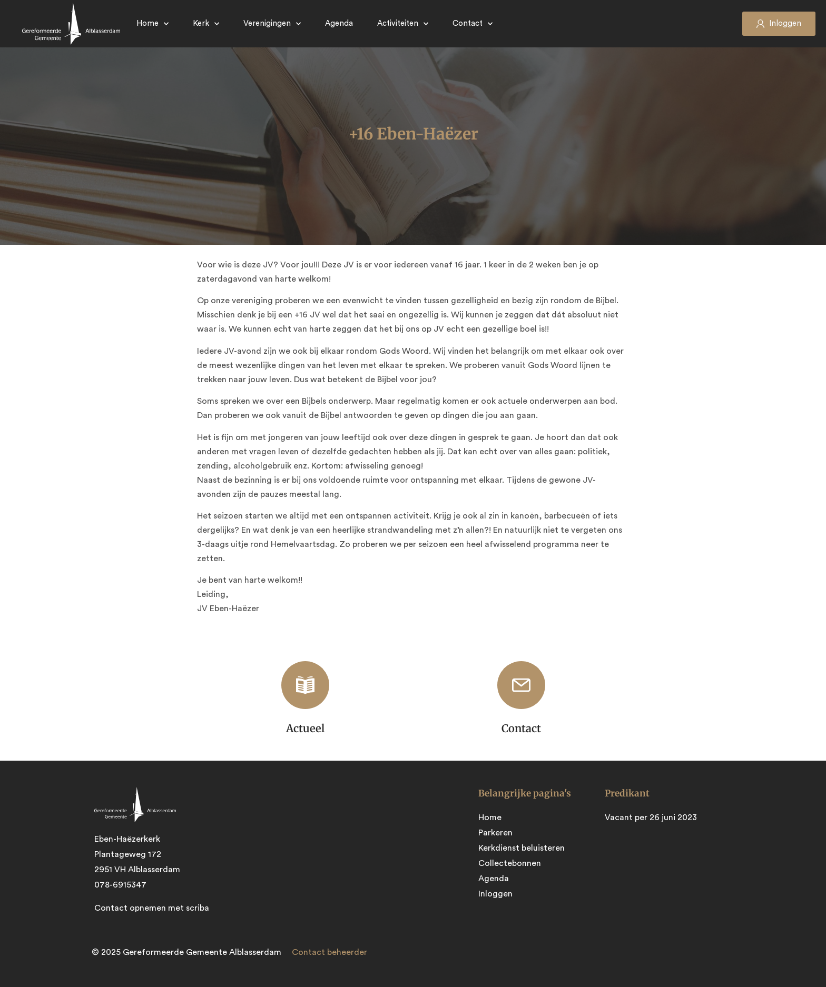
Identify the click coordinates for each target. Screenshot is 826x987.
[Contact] (521, 685)
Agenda (339, 23)
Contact (473, 24)
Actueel (305, 728)
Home (152, 24)
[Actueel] (305, 685)
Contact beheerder (329, 952)
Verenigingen (272, 24)
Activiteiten (402, 24)
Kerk (206, 24)
